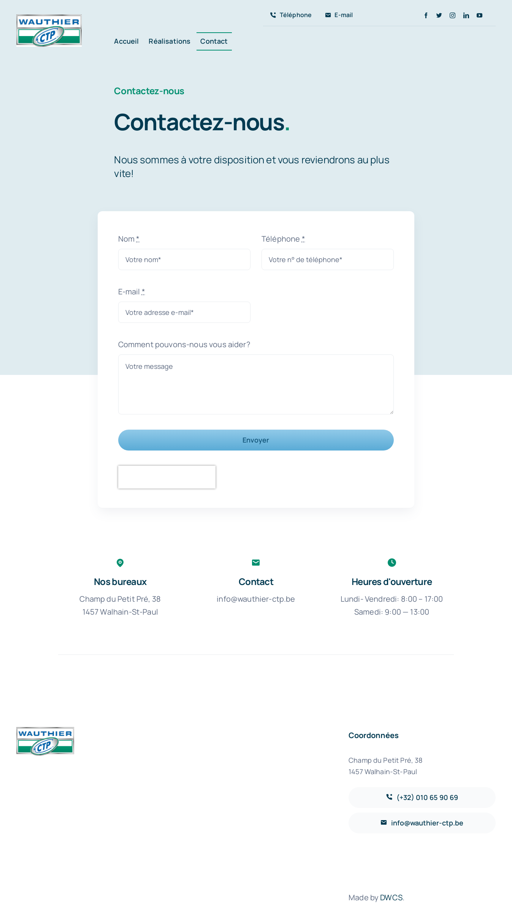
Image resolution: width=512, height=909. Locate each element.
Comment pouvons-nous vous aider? (184, 344)
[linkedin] (466, 15)
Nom (129, 239)
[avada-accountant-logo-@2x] (49, 18)
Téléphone (283, 239)
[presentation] (167, 477)
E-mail (131, 291)
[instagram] (452, 15)
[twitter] (439, 15)
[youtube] (479, 15)
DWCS (391, 897)
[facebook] (426, 15)
